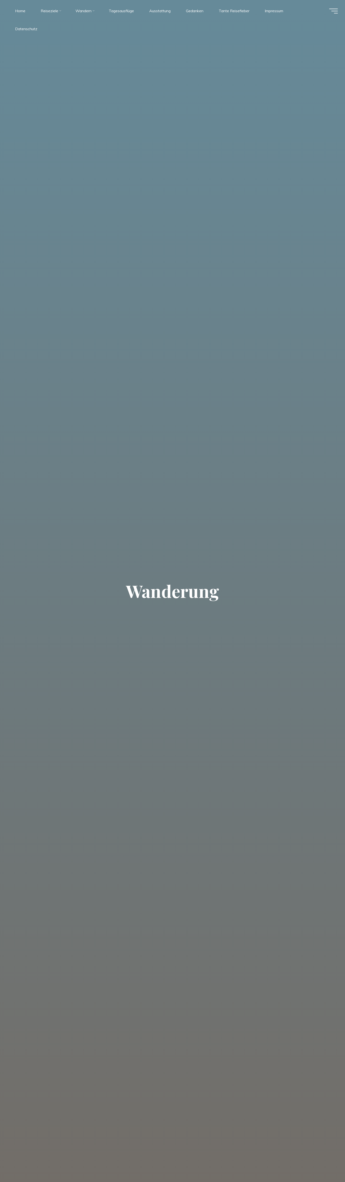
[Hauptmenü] (331, 11)
